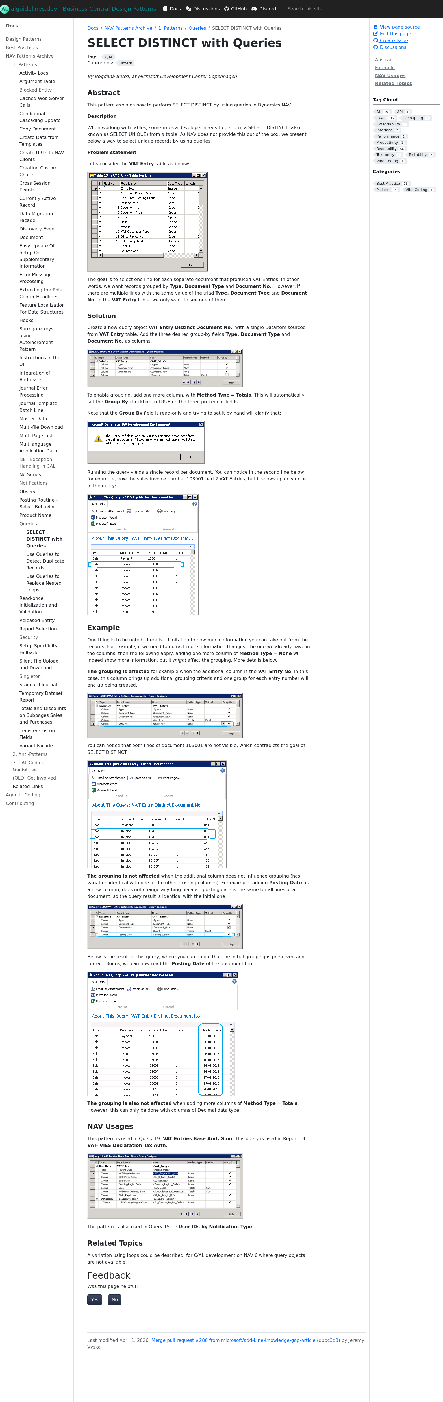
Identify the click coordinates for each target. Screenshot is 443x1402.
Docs (92, 28)
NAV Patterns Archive (128, 28)
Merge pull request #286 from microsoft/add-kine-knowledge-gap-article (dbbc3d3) (245, 1340)
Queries (197, 28)
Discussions (390, 47)
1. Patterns (170, 28)
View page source (396, 27)
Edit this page (392, 33)
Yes (94, 1299)
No (115, 1299)
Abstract (384, 59)
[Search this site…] (310, 9)
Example (385, 67)
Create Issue (390, 40)
